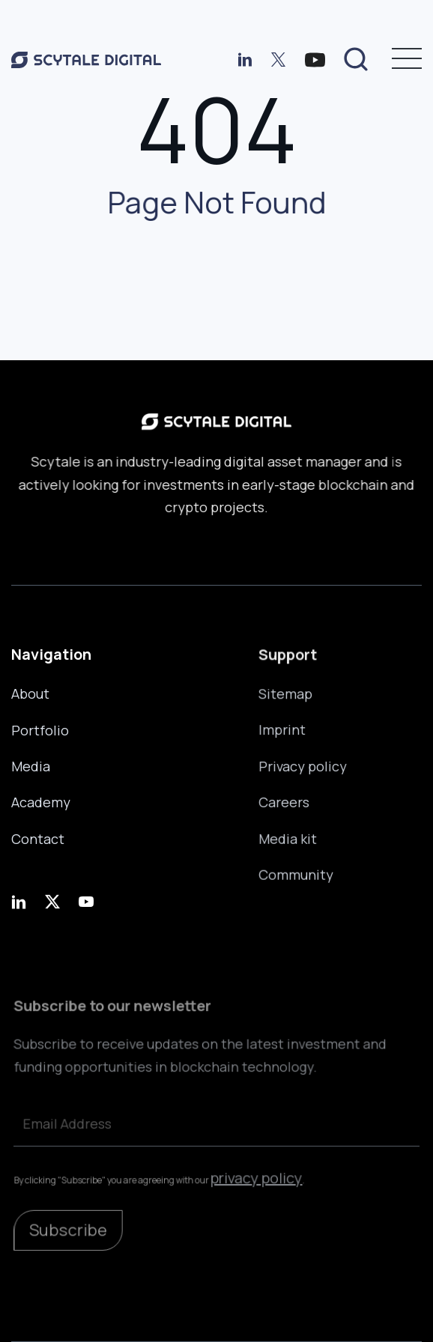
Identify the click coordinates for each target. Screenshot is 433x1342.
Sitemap (285, 695)
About (30, 694)
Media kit (287, 837)
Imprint (282, 731)
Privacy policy (302, 766)
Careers (284, 802)
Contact (37, 838)
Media (30, 766)
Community (296, 873)
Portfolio (40, 730)
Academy (40, 802)
